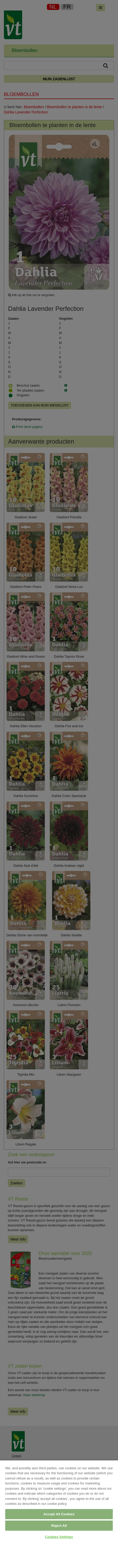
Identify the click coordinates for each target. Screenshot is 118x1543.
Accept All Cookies (59, 1514)
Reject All (59, 1526)
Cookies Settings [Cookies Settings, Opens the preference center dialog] (59, 1537)
